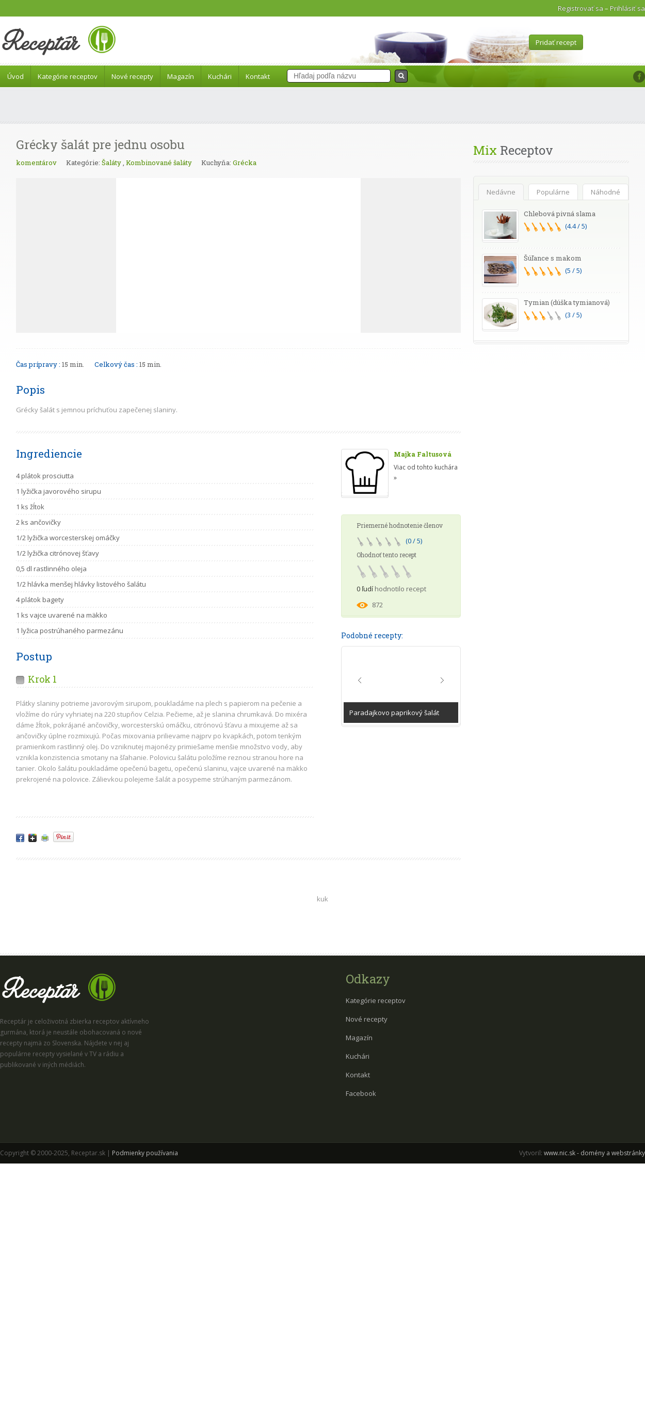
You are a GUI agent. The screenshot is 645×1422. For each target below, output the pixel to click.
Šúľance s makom (553, 258)
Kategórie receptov (68, 76)
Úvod (15, 76)
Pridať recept (556, 42)
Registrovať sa (580, 8)
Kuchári (220, 76)
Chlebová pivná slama (559, 213)
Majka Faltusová (423, 454)
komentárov (36, 162)
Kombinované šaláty (159, 162)
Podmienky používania (145, 1153)
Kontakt (258, 76)
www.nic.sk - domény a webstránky (594, 1153)
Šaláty (111, 162)
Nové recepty (132, 76)
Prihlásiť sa (627, 8)
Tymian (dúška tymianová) (567, 302)
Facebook (361, 1093)
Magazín (180, 76)
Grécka (244, 162)
